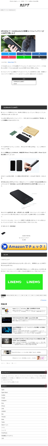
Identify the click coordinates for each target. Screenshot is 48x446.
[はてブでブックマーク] (39, 53)
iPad (2, 403)
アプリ (3, 427)
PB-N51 (12, 295)
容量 (45, 295)
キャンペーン (18, 295)
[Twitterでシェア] (8, 53)
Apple (2, 389)
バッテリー (28, 295)
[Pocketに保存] (8, 57)
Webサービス (4, 425)
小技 (2, 438)
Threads (3, 417)
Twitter (3, 422)
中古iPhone (4, 433)
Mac (2, 414)
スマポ (23, 295)
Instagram (3, 400)
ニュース (3, 295)
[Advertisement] (24, 20)
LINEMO (3, 411)
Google (3, 398)
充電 (38, 295)
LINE (2, 408)
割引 (41, 295)
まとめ (15, 83)
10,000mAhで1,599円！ (19, 81)
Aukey (8, 295)
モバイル (34, 295)
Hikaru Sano (11, 62)
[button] (39, 57)
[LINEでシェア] (24, 57)
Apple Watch (4, 392)
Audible (3, 395)
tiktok (2, 419)
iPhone (3, 406)
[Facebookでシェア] (24, 53)
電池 (2, 297)
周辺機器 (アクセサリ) (7, 436)
